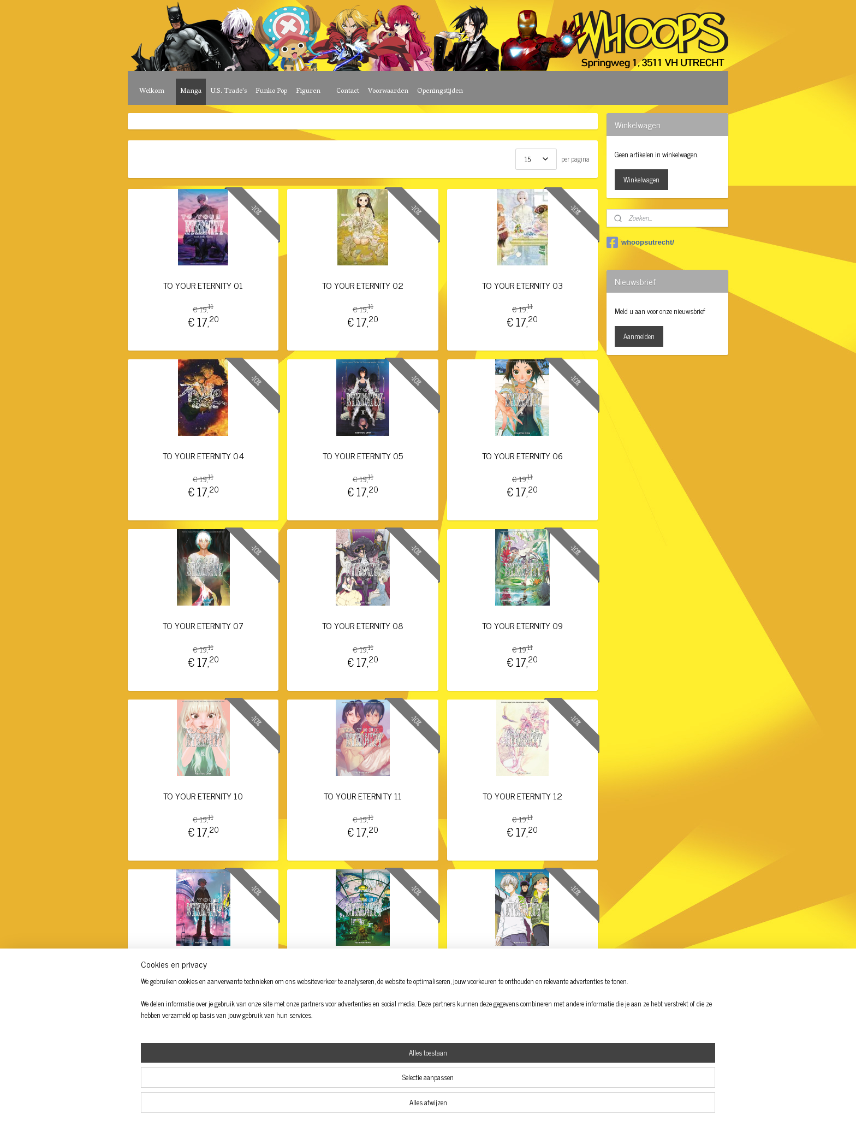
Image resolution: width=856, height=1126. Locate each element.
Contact (347, 91)
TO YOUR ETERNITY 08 (362, 625)
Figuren (308, 91)
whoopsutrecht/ (640, 242)
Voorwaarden (388, 91)
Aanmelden (639, 336)
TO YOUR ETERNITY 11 (363, 796)
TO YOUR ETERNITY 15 (522, 966)
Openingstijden (440, 91)
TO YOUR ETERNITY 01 (203, 285)
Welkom (151, 91)
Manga (190, 91)
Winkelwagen (641, 179)
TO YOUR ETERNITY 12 (522, 796)
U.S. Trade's (228, 91)
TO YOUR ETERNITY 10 (203, 796)
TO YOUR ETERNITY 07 (203, 625)
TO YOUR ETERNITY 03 (522, 285)
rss (414, 1106)
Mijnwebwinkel (518, 1106)
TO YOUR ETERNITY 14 (362, 966)
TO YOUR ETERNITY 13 (203, 966)
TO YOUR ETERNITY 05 (363, 456)
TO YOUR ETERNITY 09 (522, 625)
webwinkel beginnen (444, 1106)
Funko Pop (271, 91)
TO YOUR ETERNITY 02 (362, 285)
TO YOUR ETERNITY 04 (203, 456)
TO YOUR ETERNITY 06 (522, 456)
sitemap (398, 1106)
